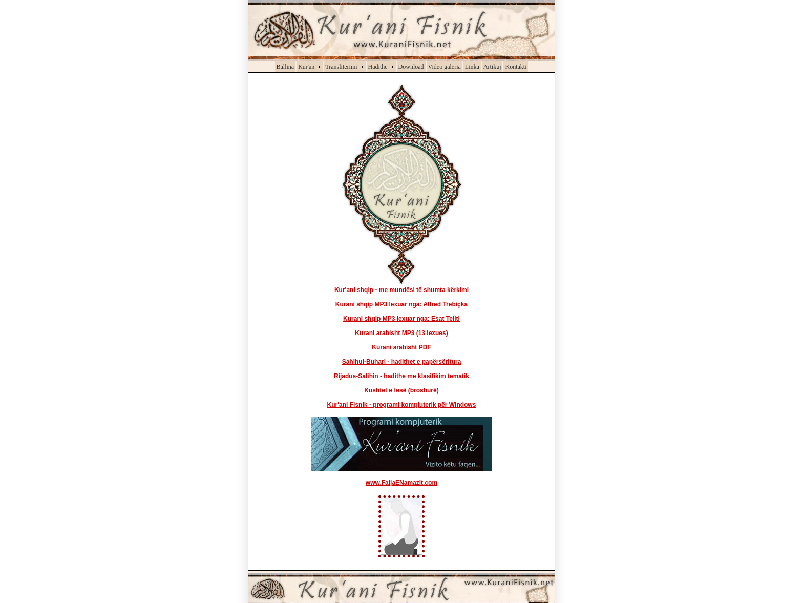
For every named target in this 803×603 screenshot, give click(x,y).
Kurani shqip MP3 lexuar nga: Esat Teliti (401, 318)
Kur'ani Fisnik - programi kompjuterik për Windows (401, 404)
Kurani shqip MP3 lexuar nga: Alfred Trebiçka (401, 304)
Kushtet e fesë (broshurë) (401, 390)
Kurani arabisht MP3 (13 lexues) (401, 333)
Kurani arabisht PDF (401, 347)
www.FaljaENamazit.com (401, 482)
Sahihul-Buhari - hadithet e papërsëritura (401, 361)
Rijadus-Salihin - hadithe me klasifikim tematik (401, 376)
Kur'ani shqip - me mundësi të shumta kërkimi (401, 290)
